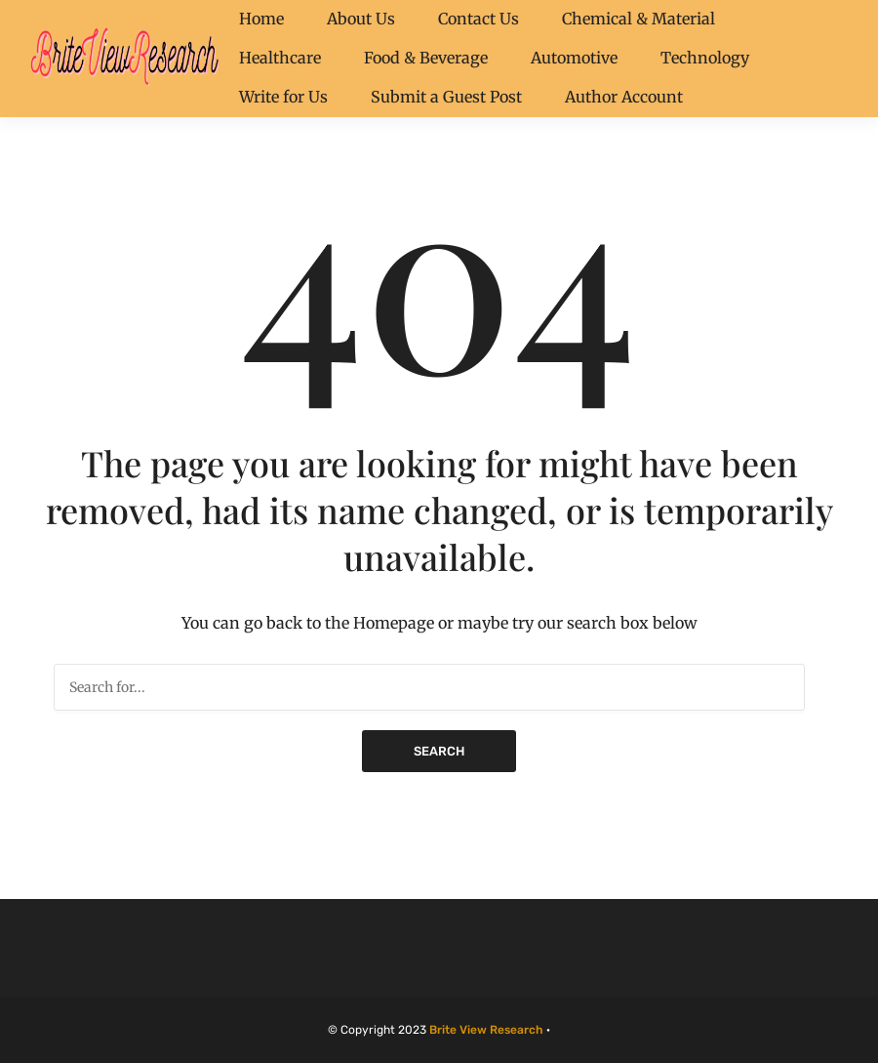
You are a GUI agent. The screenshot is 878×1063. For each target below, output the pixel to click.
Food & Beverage (426, 57)
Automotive (574, 57)
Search (439, 751)
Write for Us (283, 96)
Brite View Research (486, 1030)
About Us (361, 18)
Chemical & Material (638, 18)
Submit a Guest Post (446, 96)
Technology (704, 57)
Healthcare (280, 57)
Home (261, 18)
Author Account (624, 96)
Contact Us (478, 18)
